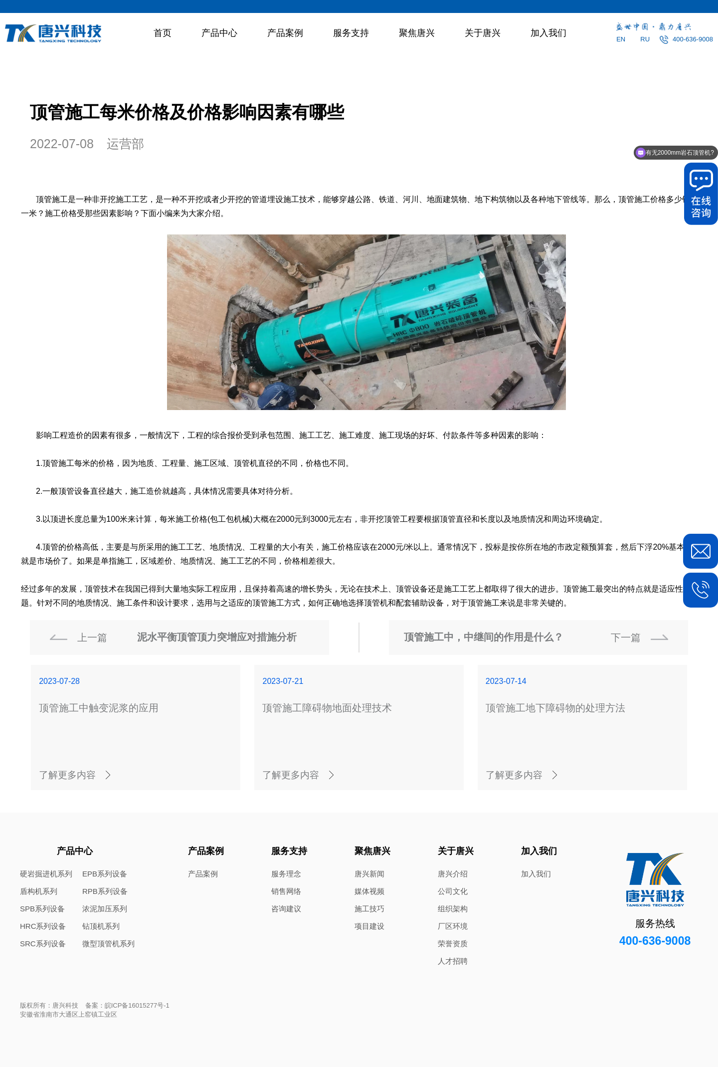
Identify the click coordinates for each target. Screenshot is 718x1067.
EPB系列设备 (104, 873)
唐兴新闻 (369, 873)
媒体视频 (369, 891)
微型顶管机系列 (108, 943)
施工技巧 (369, 908)
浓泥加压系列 (104, 908)
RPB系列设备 (105, 891)
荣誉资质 (453, 943)
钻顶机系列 (101, 926)
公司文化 (453, 891)
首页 (163, 33)
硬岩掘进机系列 (46, 873)
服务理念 (286, 873)
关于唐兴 (483, 33)
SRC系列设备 (43, 943)
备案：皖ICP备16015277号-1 (127, 1005)
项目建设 (369, 926)
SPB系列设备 (42, 908)
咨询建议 (286, 908)
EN (620, 39)
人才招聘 (453, 961)
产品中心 (219, 33)
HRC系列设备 (43, 926)
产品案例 (285, 33)
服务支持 (351, 33)
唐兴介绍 (453, 873)
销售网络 (286, 891)
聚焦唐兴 (417, 33)
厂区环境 (453, 926)
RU (645, 39)
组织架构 (453, 908)
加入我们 (548, 33)
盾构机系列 (38, 891)
